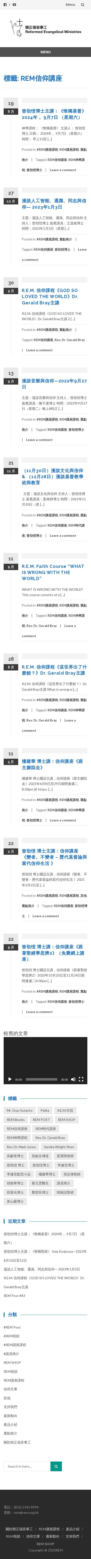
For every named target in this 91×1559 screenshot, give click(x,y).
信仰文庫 (10, 1389)
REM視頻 (10, 1371)
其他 (83, 896)
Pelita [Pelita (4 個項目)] (45, 1110)
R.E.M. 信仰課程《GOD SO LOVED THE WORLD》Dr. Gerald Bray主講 (50, 296)
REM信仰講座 (57, 160)
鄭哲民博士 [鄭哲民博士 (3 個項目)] (40, 1192)
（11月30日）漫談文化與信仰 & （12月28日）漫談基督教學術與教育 (52, 476)
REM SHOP (12, 1362)
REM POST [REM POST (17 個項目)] (41, 1120)
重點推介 (65, 239)
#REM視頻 (11, 1336)
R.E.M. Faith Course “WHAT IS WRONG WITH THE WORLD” (53, 572)
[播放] (10, 1079)
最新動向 (10, 1416)
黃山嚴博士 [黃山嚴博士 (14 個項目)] (15, 1201)
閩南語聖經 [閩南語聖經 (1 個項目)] (65, 1192)
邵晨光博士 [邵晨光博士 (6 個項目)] (15, 1192)
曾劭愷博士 (34, 170)
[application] (45, 1060)
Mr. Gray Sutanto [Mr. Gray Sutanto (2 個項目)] (20, 1110)
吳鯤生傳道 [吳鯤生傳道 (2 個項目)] (40, 1156)
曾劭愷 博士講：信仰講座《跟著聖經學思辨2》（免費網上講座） (53, 952)
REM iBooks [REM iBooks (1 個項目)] (16, 1120)
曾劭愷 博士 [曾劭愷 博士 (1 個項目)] (16, 1165)
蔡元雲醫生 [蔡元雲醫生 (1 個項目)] (40, 1183)
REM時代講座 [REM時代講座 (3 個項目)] (45, 1129)
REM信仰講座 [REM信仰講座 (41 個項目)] (17, 1129)
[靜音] (73, 1079)
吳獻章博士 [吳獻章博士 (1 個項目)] (15, 1156)
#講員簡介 (11, 1354)
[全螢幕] (81, 1079)
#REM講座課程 (47, 149)
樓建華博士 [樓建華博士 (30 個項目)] (47, 1174)
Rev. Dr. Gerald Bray (70, 340)
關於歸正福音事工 (17, 1442)
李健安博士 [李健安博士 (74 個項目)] (66, 1165)
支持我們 (10, 1407)
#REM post (12, 1327)
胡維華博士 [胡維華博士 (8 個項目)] (15, 1183)
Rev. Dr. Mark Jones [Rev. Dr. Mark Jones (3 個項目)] (21, 1147)
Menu (70, 4)
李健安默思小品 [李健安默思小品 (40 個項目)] (19, 1174)
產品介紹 (10, 1424)
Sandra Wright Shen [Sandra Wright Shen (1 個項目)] (59, 1147)
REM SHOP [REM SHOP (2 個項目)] (66, 1120)
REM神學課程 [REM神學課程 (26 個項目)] (17, 1138)
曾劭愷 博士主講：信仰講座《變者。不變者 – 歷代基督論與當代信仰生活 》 (54, 857)
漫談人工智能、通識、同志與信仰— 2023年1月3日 (42, 1269)
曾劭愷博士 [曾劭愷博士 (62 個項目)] (41, 1165)
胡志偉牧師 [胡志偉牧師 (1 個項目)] (72, 1174)
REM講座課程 (69, 149)
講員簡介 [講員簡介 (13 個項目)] (63, 1183)
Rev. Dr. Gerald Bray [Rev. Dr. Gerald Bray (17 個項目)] (50, 1138)
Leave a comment (63, 170)
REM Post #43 (14, 1296)
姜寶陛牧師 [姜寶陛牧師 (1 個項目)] (65, 1156)
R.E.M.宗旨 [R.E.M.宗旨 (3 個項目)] (65, 1110)
